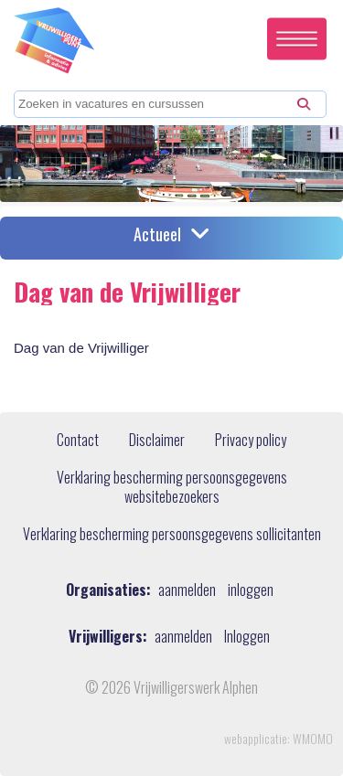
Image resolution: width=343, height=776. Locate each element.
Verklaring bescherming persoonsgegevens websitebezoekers (172, 487)
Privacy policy (250, 441)
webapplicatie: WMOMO (278, 738)
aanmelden (187, 590)
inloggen (250, 590)
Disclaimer (157, 441)
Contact (78, 441)
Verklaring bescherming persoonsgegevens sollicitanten (172, 535)
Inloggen (247, 636)
